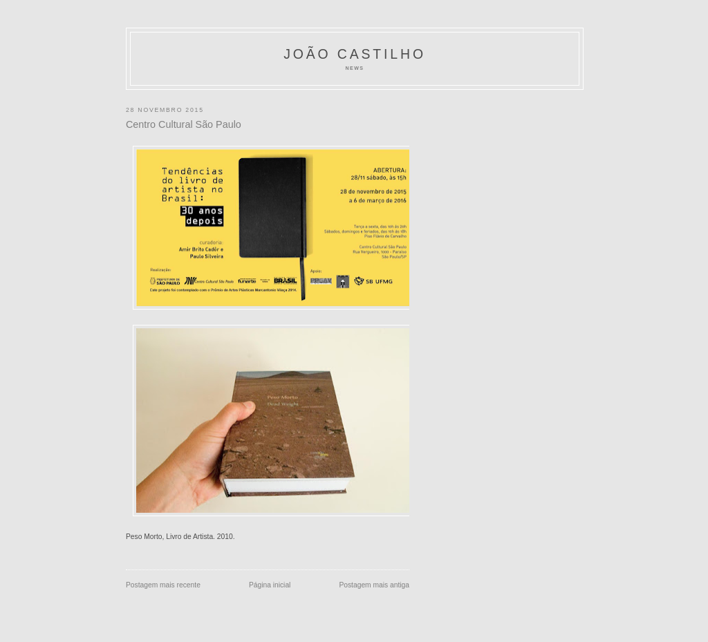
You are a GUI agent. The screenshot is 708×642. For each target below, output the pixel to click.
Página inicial (270, 585)
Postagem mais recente (163, 585)
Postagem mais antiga (374, 585)
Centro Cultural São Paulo (183, 124)
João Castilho (354, 54)
